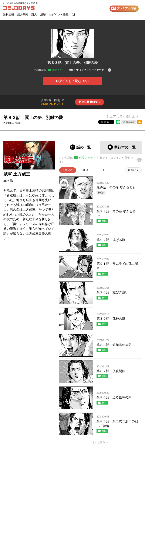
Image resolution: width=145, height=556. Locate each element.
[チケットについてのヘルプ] (109, 70)
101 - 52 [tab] (67, 170)
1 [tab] (103, 170)
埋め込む (130, 122)
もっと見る (98, 442)
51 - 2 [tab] (85, 170)
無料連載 (8, 14)
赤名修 (8, 180)
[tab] (79, 147)
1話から (135, 170)
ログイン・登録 (58, 14)
